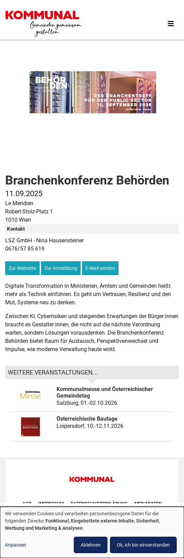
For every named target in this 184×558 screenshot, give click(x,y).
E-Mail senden (100, 268)
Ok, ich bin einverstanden (143, 545)
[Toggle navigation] (170, 24)
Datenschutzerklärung (99, 503)
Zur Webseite (22, 268)
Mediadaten (148, 503)
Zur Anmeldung (60, 268)
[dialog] (92, 532)
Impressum (51, 503)
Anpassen (15, 545)
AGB (26, 503)
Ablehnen (91, 545)
